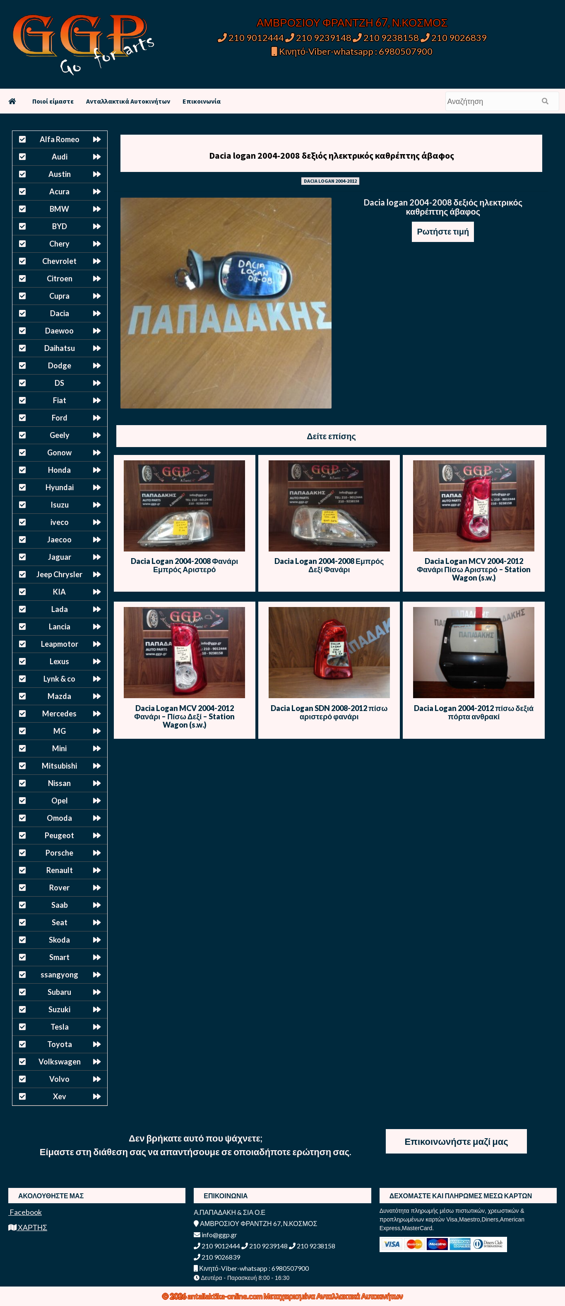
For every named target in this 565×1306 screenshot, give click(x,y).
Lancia (59, 626)
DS (59, 382)
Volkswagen (59, 1061)
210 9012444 (251, 37)
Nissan (59, 783)
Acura (59, 191)
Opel (59, 800)
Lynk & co (59, 678)
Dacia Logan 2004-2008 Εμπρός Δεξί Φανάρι (329, 565)
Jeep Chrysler (59, 574)
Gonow (59, 452)
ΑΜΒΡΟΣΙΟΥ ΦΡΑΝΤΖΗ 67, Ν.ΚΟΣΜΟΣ (352, 22)
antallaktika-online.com (226, 1296)
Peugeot (59, 835)
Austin (59, 174)
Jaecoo (59, 539)
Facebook (25, 1212)
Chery (59, 243)
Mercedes (59, 713)
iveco (59, 522)
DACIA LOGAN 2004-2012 (330, 181)
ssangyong (59, 974)
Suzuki (59, 1009)
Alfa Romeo (59, 139)
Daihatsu (59, 348)
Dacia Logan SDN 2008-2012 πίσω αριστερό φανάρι (329, 712)
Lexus (59, 661)
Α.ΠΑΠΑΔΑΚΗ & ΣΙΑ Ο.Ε (229, 1212)
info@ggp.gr (215, 1234)
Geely (60, 435)
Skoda (59, 939)
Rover (59, 887)
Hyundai (60, 487)
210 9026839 (454, 37)
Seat (59, 922)
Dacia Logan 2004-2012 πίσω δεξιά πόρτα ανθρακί (474, 712)
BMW (59, 208)
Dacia (59, 313)
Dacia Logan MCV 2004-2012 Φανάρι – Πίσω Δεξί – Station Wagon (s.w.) (184, 716)
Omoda (59, 817)
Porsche (59, 852)
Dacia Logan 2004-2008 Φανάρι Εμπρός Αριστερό (184, 565)
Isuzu (59, 504)
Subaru (59, 991)
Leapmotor (59, 643)
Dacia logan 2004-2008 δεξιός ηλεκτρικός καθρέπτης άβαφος (331, 155)
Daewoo (59, 330)
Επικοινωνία (202, 101)
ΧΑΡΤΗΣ (27, 1227)
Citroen (59, 278)
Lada (59, 609)
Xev (59, 1096)
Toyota (59, 1044)
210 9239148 (318, 37)
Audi (59, 156)
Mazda (59, 696)
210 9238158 (387, 37)
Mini (59, 748)
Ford (59, 417)
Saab (59, 904)
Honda (59, 469)
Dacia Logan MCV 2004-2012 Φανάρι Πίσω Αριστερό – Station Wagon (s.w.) (474, 569)
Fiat (59, 400)
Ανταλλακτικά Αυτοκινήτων (128, 101)
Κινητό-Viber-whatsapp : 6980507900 (352, 51)
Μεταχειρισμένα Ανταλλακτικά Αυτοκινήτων (333, 1296)
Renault (59, 870)
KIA (59, 591)
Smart (59, 957)
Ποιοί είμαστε (53, 101)
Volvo (59, 1078)
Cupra (59, 295)
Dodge (59, 365)
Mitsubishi (59, 765)
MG (59, 730)
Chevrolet (59, 261)
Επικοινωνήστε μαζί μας (456, 1141)
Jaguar (59, 556)
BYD (59, 226)
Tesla (59, 1026)
